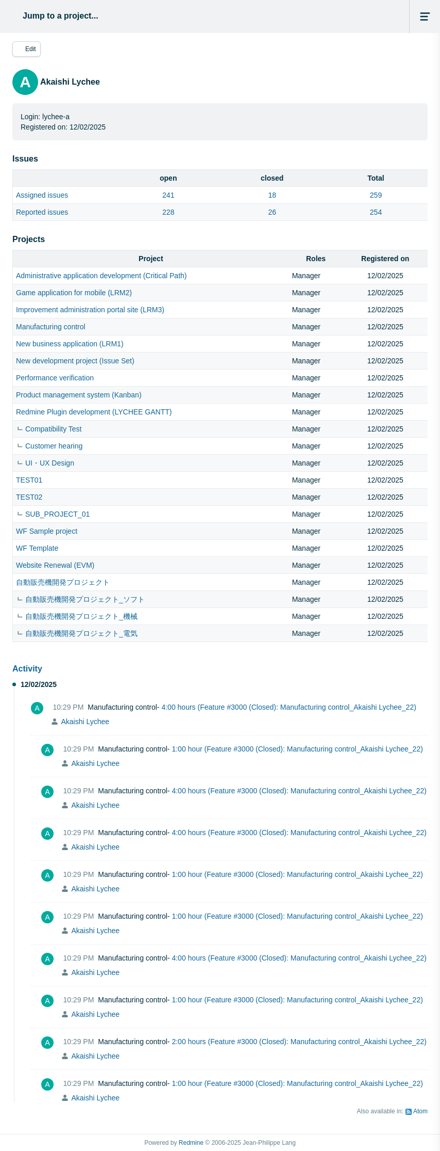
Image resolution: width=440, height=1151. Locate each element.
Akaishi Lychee (85, 721)
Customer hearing (53, 446)
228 (168, 212)
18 (272, 195)
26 (272, 212)
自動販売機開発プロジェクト (63, 582)
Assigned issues (42, 195)
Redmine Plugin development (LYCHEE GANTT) (94, 412)
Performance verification (55, 378)
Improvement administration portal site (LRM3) (90, 310)
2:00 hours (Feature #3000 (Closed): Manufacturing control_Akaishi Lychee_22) (299, 1041)
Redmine (191, 1142)
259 (376, 195)
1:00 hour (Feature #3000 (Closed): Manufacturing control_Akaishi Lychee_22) (297, 749)
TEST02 (29, 497)
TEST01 (29, 480)
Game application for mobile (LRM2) (74, 293)
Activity (27, 668)
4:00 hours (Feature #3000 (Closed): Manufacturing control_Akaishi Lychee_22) (288, 707)
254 (376, 212)
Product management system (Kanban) (79, 395)
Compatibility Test (53, 429)
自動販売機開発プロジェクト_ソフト (85, 599)
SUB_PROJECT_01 (57, 514)
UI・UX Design (49, 463)
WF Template (37, 548)
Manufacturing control (51, 327)
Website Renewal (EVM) (55, 565)
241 (168, 195)
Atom (420, 1111)
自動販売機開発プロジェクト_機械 (81, 616)
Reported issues (42, 212)
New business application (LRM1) (70, 344)
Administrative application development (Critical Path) (101, 275)
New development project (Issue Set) (75, 361)
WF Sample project (46, 531)
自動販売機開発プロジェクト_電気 (81, 633)
